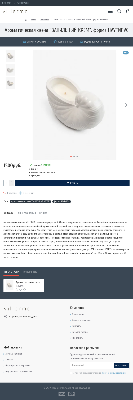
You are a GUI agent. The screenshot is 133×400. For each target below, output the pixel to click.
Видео (43, 213)
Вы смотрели (11, 271)
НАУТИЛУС (45, 19)
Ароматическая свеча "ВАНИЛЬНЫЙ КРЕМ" (30, 201)
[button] (126, 105)
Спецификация (27, 213)
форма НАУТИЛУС (61, 201)
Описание (9, 213)
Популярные (30, 271)
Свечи (33, 19)
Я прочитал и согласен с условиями (98, 373)
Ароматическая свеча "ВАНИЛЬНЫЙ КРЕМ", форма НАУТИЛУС (29, 281)
